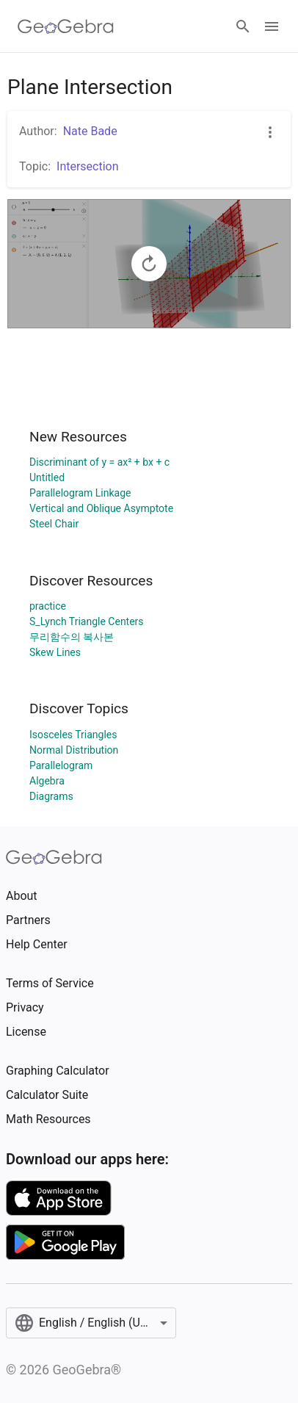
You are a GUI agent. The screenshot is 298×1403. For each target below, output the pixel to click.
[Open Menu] (271, 26)
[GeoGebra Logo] (66, 26)
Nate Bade (90, 131)
